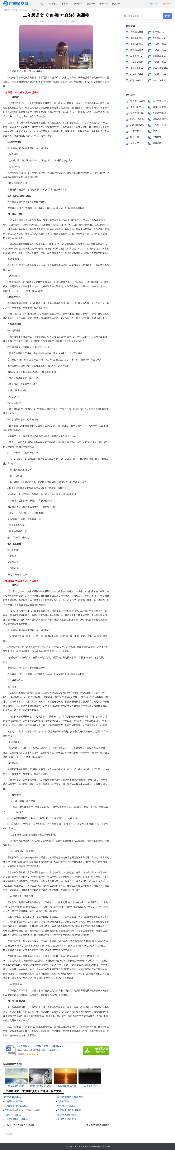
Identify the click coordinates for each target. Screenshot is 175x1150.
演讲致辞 (91, 3)
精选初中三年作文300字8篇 (143, 80)
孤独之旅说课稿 (160, 68)
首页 (42, 3)
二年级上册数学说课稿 (69, 1110)
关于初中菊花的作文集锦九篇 (144, 32)
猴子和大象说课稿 (66, 1114)
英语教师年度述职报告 (141, 113)
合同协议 (78, 3)
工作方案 (134, 131)
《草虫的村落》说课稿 (16, 1119)
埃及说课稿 (63, 1101)
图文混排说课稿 (12, 1097)
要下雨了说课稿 (138, 101)
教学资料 (65, 3)
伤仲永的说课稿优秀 (100, 1125)
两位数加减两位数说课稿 (70, 1097)
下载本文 (74, 21)
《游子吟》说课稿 (13, 1101)
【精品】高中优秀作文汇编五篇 (145, 44)
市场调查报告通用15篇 (141, 125)
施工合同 (134, 137)
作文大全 (116, 3)
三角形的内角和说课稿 (16, 1106)
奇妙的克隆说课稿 (66, 1119)
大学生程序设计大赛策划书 (143, 62)
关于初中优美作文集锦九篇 (143, 50)
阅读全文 (64, 21)
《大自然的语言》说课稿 (22, 1125)
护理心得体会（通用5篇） (143, 119)
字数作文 (157, 137)
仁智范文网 (83, 1146)
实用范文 (53, 3)
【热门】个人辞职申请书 (142, 107)
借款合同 (157, 143)
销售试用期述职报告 (162, 119)
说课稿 (35, 10)
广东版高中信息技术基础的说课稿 (22, 1110)
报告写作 (103, 3)
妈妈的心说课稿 (12, 1114)
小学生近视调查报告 (140, 74)
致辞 (155, 131)
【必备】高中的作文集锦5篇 (144, 38)
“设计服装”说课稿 (66, 1106)
